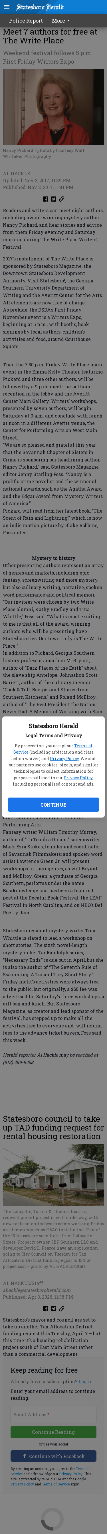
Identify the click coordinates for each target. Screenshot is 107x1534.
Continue (53, 805)
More (62, 20)
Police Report (26, 20)
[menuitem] (62, 20)
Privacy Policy (64, 758)
